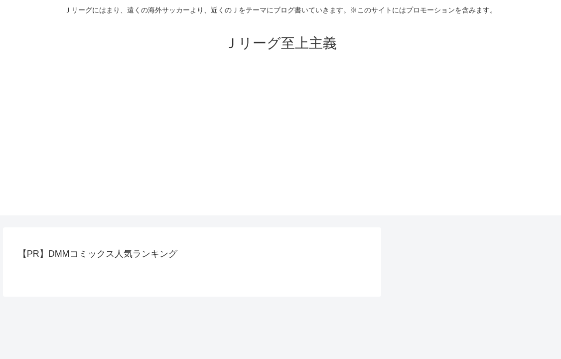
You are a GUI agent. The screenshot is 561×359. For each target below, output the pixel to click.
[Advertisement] (280, 145)
